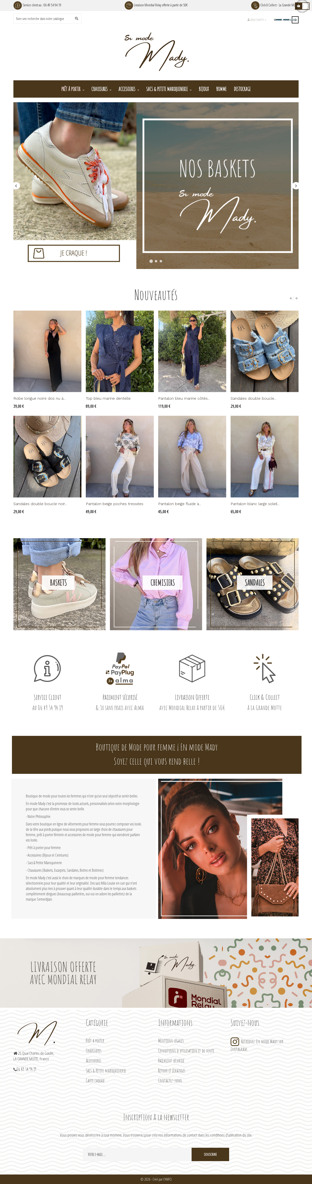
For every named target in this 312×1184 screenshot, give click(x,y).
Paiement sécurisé (171, 1060)
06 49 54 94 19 (52, 5)
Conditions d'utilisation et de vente (186, 1050)
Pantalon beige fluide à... (179, 503)
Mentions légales (171, 1040)
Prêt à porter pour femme (44, 847)
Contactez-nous (170, 1080)
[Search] (43, 18)
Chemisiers (162, 583)
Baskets (58, 583)
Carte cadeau (95, 1080)
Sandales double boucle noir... (40, 503)
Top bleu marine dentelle (108, 398)
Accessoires (93, 1060)
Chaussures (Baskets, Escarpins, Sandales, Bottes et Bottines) (66, 870)
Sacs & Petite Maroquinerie (45, 862)
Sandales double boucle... (253, 398)
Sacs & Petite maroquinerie (106, 1070)
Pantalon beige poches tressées (114, 503)
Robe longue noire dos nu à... (39, 398)
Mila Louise (108, 883)
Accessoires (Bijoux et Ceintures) (48, 855)
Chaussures (93, 1050)
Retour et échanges (171, 1070)
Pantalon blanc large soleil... (255, 503)
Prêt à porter (95, 1040)
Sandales (255, 583)
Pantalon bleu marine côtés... (184, 398)
